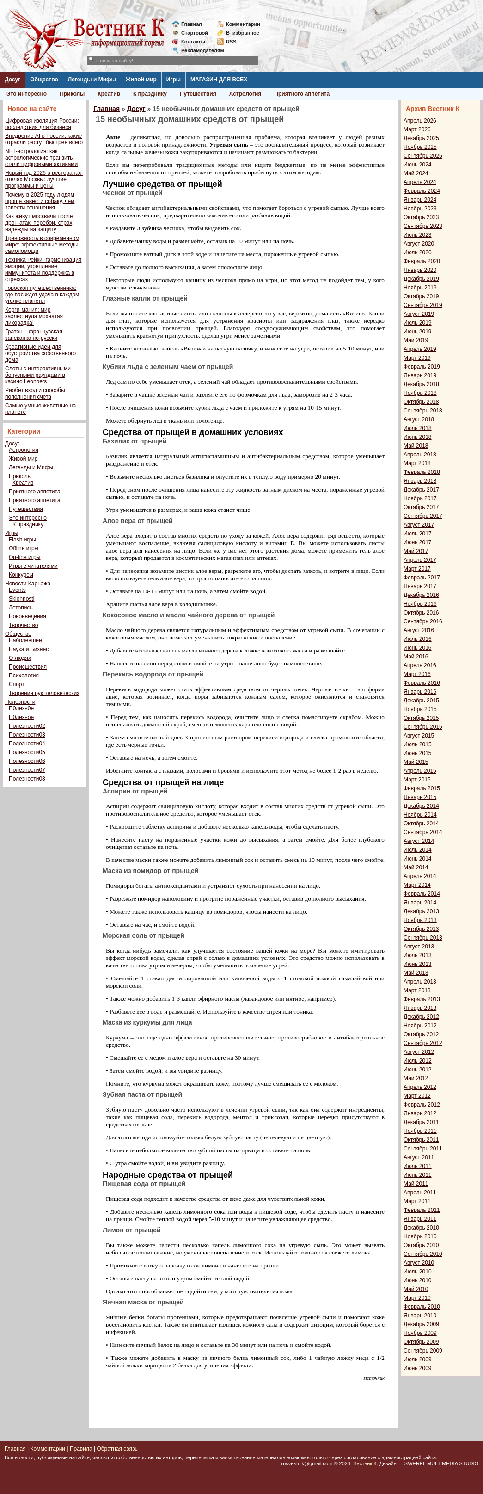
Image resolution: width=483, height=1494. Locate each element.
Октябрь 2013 (421, 929)
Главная (191, 24)
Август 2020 (419, 243)
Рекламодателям (199, 50)
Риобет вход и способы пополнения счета (35, 393)
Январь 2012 (420, 1113)
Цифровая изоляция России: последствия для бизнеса (42, 123)
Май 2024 (416, 173)
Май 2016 (416, 656)
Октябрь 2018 (421, 402)
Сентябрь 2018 (423, 410)
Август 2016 (419, 630)
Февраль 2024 (422, 191)
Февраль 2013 (422, 999)
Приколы (72, 94)
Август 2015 (419, 735)
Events (17, 590)
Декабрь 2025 (421, 138)
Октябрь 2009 (421, 1342)
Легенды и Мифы (92, 79)
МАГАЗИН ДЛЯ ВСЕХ (218, 79)
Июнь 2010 (418, 1280)
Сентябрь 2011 (423, 1148)
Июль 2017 (418, 533)
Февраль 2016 (422, 683)
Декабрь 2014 (421, 806)
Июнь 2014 (418, 858)
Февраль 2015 (422, 788)
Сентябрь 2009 (423, 1350)
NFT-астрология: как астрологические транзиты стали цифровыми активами (41, 157)
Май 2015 (416, 762)
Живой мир (141, 79)
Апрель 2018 (420, 454)
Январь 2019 (420, 375)
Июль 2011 (418, 1166)
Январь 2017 (420, 586)
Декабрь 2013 (421, 911)
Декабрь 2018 (421, 384)
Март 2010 (417, 1298)
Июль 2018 (418, 428)
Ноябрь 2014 (420, 815)
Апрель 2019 (420, 349)
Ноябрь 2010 (420, 1236)
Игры (173, 79)
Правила (81, 1448)
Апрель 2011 (420, 1192)
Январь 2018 (420, 481)
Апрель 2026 (420, 120)
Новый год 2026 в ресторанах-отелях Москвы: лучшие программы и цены (44, 179)
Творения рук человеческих (44, 693)
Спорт (16, 684)
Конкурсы (21, 575)
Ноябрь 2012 (420, 1025)
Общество (44, 79)
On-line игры (24, 557)
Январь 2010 (420, 1315)
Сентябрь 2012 (423, 1043)
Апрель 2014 (420, 876)
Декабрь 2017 (421, 489)
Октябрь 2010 (421, 1245)
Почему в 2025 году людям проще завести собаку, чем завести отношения (39, 201)
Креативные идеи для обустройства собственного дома (40, 353)
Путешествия (198, 94)
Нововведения (27, 616)
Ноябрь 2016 (420, 604)
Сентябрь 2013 (423, 938)
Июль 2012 (418, 1060)
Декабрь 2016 (421, 595)
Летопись (21, 607)
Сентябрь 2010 (423, 1254)
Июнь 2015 (418, 753)
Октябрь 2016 (421, 612)
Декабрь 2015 (421, 700)
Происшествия (28, 667)
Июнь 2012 (418, 1069)
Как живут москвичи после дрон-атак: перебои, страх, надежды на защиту (39, 223)
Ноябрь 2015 (420, 709)
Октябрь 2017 (421, 507)
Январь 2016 (420, 692)
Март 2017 (417, 569)
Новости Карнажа (27, 583)
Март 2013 (417, 990)
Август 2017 (419, 525)
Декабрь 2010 (421, 1227)
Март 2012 (417, 1096)
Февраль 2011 (422, 1210)
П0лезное (21, 717)
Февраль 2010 (422, 1306)
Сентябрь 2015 (423, 727)
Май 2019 (416, 340)
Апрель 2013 (420, 981)
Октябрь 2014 (421, 823)
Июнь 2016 (418, 648)
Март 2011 (417, 1201)
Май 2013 (416, 973)
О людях (20, 658)
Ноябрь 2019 (420, 287)
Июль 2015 (418, 744)
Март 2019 (417, 358)
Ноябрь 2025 (420, 147)
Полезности (20, 702)
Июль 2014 (418, 850)
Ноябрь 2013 (420, 920)
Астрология (245, 94)
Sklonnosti (21, 599)
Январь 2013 (420, 1008)
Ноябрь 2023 (420, 208)
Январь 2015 (420, 797)
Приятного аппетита (302, 94)
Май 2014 (416, 867)
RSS (231, 41)
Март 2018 (417, 463)
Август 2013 (419, 946)
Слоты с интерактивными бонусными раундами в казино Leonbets (38, 375)
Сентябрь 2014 (423, 832)
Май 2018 (416, 446)
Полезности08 (27, 778)
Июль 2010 (418, 1271)
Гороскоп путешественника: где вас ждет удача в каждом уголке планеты (42, 294)
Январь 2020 (420, 270)
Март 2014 (417, 885)
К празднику (150, 94)
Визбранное (242, 33)
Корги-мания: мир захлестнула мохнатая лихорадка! (34, 316)
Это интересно (26, 94)
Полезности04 (27, 743)
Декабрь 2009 (421, 1324)
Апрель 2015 (420, 771)
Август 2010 (419, 1263)
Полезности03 (27, 735)
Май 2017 (416, 551)
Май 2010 (416, 1289)
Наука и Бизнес (29, 649)
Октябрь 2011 (421, 1140)
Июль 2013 (418, 955)
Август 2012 (419, 1052)
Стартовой (194, 33)
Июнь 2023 (418, 235)
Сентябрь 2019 (423, 305)
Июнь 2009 (418, 1368)
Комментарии (243, 24)
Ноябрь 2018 (420, 393)
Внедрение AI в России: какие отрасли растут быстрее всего (44, 139)
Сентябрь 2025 (423, 156)
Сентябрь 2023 (423, 226)
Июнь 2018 (418, 437)
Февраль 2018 (422, 472)
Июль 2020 (418, 252)
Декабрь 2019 (421, 279)
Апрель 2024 (420, 182)
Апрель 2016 (420, 665)
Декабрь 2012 (421, 1017)
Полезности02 (27, 726)
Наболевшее (25, 640)
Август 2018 (419, 419)
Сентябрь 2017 (423, 516)
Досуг (12, 79)
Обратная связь (117, 1448)
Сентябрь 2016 (423, 621)
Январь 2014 (420, 902)
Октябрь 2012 (421, 1034)
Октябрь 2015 (421, 718)
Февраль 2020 (422, 261)
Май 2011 (416, 1183)
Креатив (109, 94)
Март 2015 (417, 779)
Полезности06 (27, 761)
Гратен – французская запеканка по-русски (33, 334)
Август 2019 (419, 314)
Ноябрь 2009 (420, 1333)
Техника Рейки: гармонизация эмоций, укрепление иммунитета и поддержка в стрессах (43, 270)
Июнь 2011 (418, 1175)
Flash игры (22, 539)
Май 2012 (416, 1078)
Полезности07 (27, 770)
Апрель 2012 (420, 1087)
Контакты (193, 41)
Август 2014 (419, 841)
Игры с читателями (33, 566)
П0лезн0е (21, 708)
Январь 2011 (420, 1219)
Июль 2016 (418, 639)
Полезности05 (27, 752)
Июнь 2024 (418, 164)
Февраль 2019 (422, 366)
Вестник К (365, 1463)
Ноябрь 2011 (420, 1131)
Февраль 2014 (422, 894)
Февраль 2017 (422, 577)
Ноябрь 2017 (420, 498)
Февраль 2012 (422, 1104)
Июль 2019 (418, 323)
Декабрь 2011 (421, 1122)
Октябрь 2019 (421, 296)
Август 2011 (419, 1157)
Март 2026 (417, 129)
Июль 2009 (418, 1359)
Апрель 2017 (420, 560)
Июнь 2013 (418, 964)
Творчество (23, 625)
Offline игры (23, 548)
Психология (24, 675)
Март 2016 (417, 674)
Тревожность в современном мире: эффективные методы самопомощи (42, 244)
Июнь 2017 (418, 542)
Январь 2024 (420, 200)
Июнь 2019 (418, 331)
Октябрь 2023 (421, 217)
